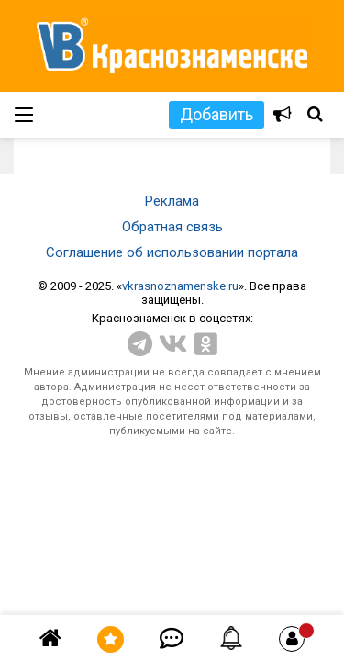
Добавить (216, 114)
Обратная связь (172, 226)
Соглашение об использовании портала (172, 252)
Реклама (172, 201)
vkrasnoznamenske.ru (180, 286)
